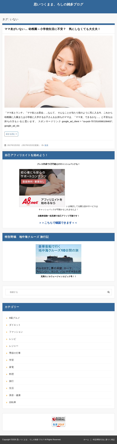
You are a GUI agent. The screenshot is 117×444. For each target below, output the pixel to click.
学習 (11, 360)
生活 (46, 145)
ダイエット (15, 325)
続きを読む (10, 134)
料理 (11, 374)
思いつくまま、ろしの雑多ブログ (58, 4)
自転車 (12, 402)
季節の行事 (15, 353)
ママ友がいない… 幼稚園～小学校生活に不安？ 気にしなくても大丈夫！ (53, 29)
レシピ (12, 339)
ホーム (86, 440)
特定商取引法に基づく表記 (104, 440)
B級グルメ (14, 318)
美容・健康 (15, 395)
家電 (11, 367)
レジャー (13, 346)
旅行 (11, 381)
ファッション (16, 331)
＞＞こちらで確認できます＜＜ (58, 222)
